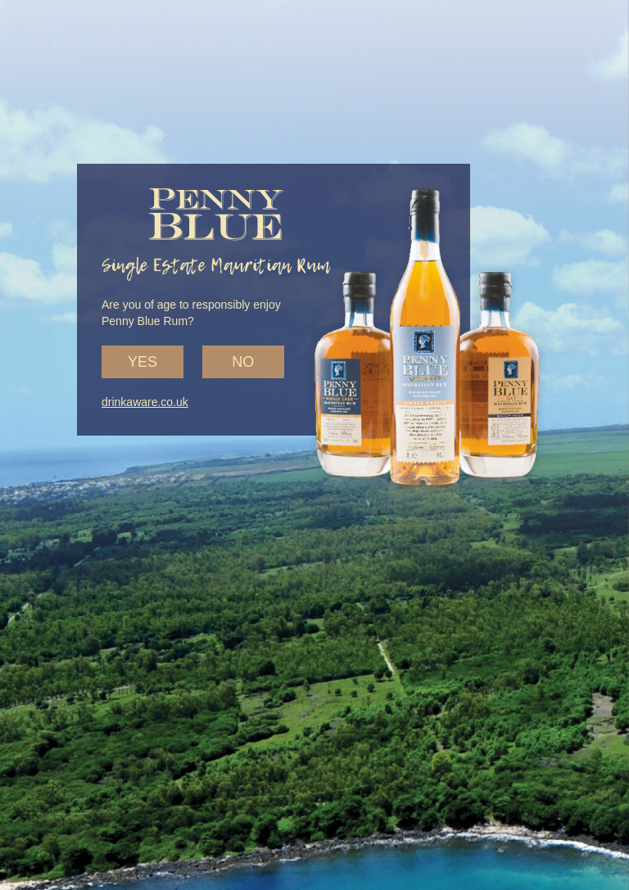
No (243, 362)
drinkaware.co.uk (145, 402)
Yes (142, 362)
